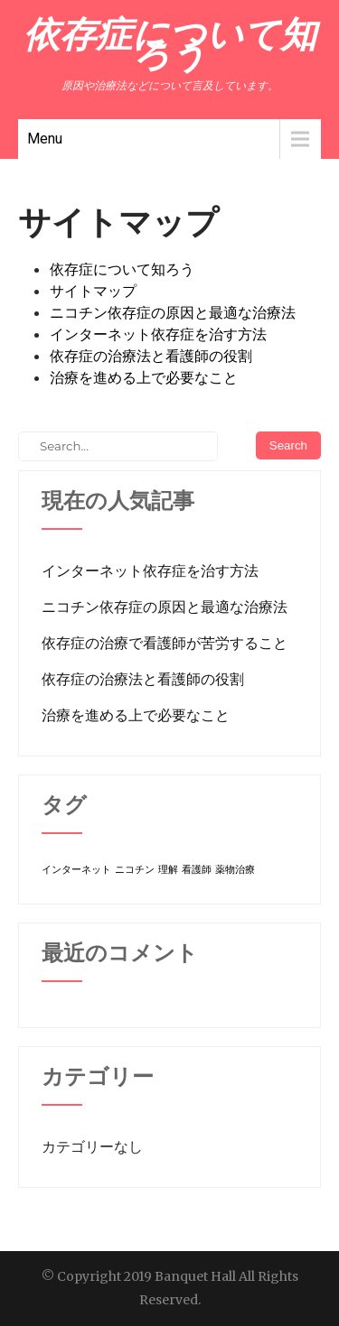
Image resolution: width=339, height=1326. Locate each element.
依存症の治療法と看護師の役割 (151, 356)
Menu (44, 138)
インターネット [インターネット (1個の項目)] (76, 870)
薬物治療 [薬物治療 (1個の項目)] (235, 870)
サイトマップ (93, 291)
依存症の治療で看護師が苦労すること (164, 643)
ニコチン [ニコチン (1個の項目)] (135, 870)
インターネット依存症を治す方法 (158, 334)
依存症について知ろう (122, 269)
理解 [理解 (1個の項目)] (168, 870)
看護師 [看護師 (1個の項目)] (197, 870)
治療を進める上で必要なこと (144, 377)
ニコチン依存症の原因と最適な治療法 (173, 312)
